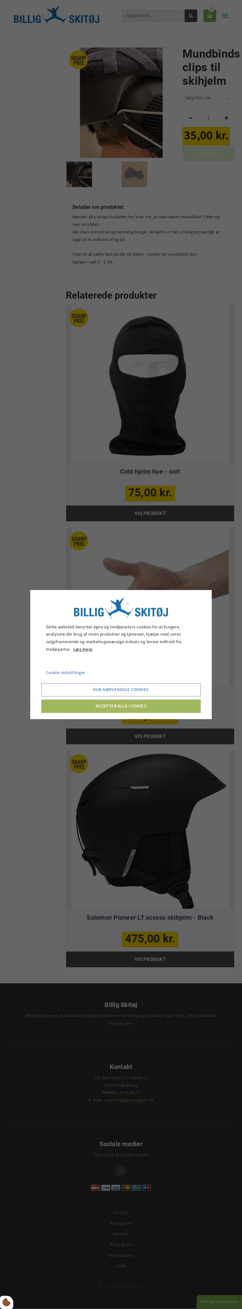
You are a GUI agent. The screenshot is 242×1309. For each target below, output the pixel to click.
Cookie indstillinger (65, 673)
